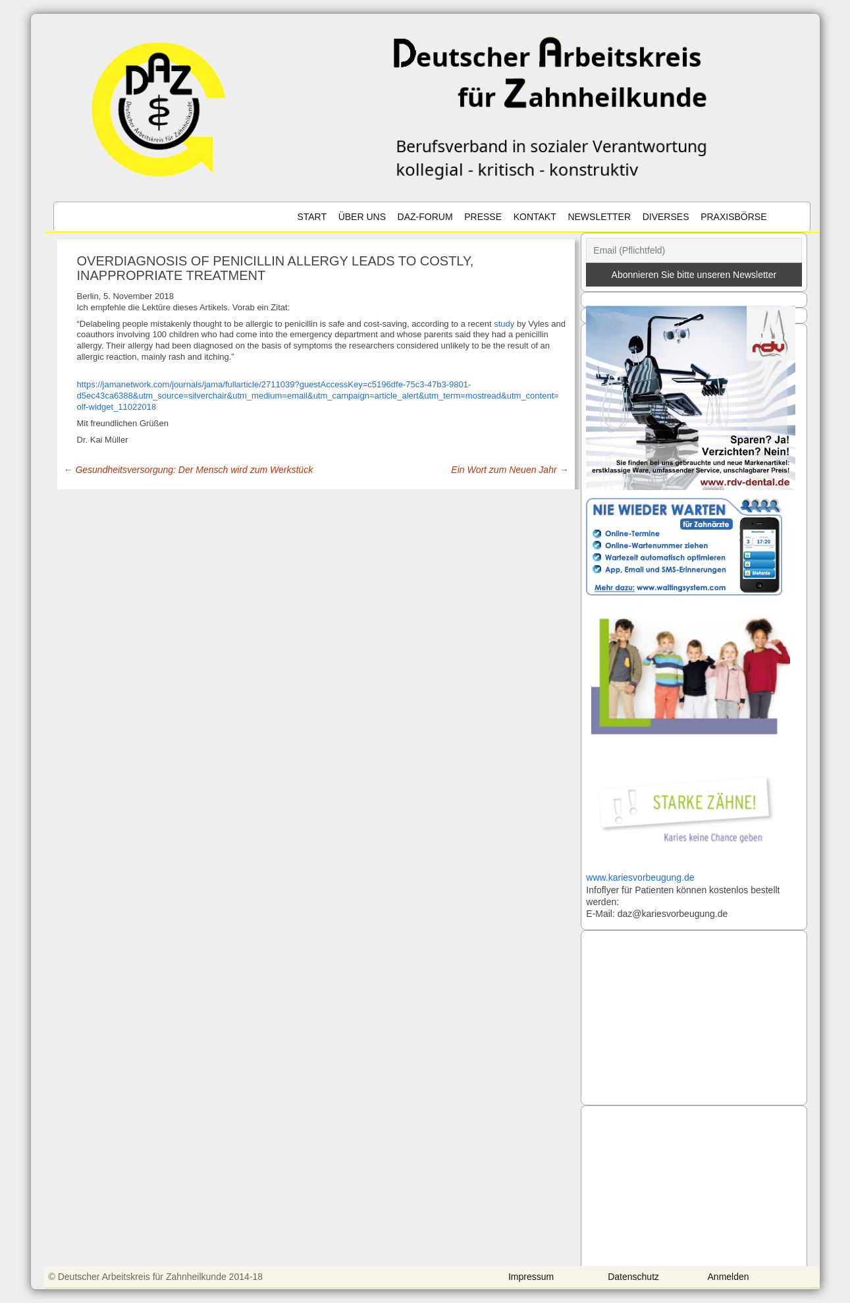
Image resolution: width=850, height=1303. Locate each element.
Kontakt (535, 216)
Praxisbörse (733, 216)
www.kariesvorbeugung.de (640, 877)
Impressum (531, 1276)
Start (312, 216)
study (504, 324)
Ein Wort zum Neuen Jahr (509, 469)
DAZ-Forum (425, 216)
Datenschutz (633, 1276)
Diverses (666, 216)
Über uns (362, 216)
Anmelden (728, 1276)
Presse (483, 216)
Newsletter (599, 216)
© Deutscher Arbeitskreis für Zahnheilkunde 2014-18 (156, 1276)
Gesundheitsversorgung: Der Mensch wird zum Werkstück (188, 469)
